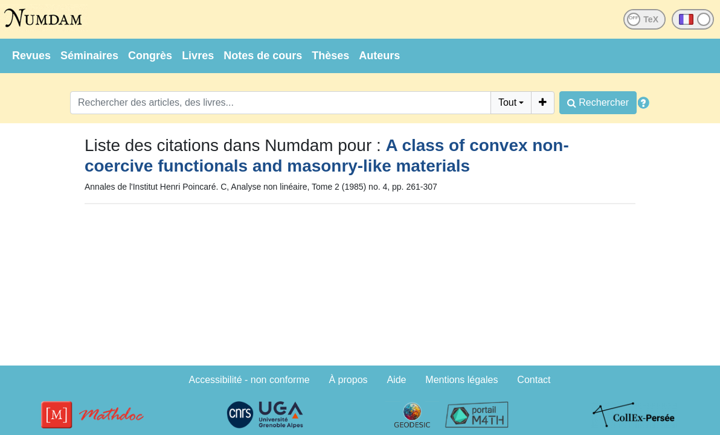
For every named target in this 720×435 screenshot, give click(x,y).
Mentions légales (461, 380)
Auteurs (379, 56)
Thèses (330, 56)
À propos (348, 380)
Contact (533, 380)
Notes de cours (262, 56)
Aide (396, 380)
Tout (507, 102)
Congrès (150, 56)
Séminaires (89, 56)
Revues (31, 56)
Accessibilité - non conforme (249, 380)
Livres (198, 56)
